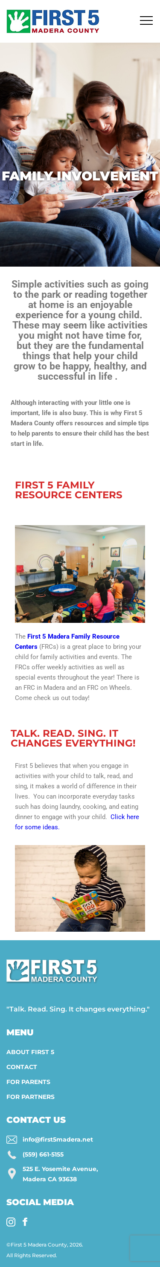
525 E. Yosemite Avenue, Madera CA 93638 (60, 1174)
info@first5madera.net (58, 1139)
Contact (21, 1067)
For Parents (28, 1082)
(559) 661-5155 (43, 1154)
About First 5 (30, 1052)
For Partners (30, 1097)
